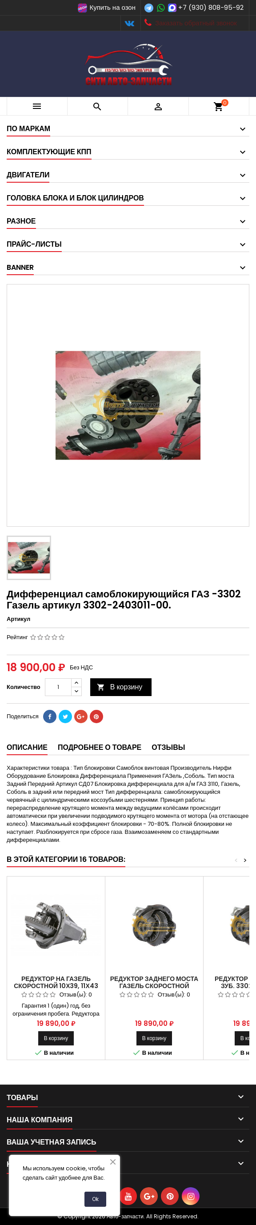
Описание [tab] (27, 747)
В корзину (120, 687)
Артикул (18, 619)
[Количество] (58, 687)
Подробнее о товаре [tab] (99, 747)
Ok (95, 1199)
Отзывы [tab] (168, 747)
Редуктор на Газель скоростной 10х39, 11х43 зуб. (56, 985)
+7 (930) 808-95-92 (211, 7)
